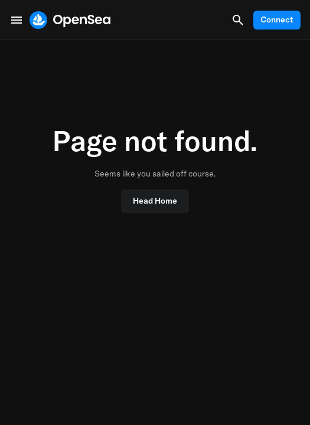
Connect (276, 19)
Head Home (155, 200)
